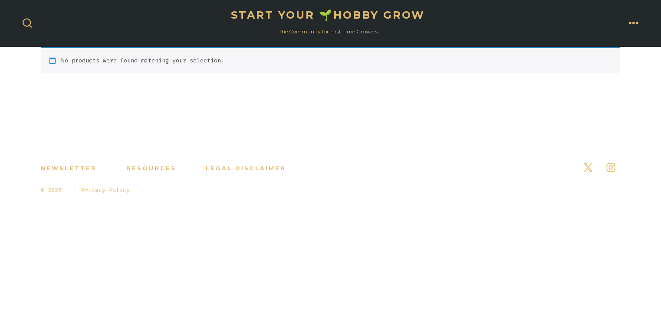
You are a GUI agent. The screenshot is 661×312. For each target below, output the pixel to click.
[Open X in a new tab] (588, 167)
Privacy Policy (105, 190)
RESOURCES (151, 168)
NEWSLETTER (69, 168)
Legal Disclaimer (246, 168)
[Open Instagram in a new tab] (611, 167)
